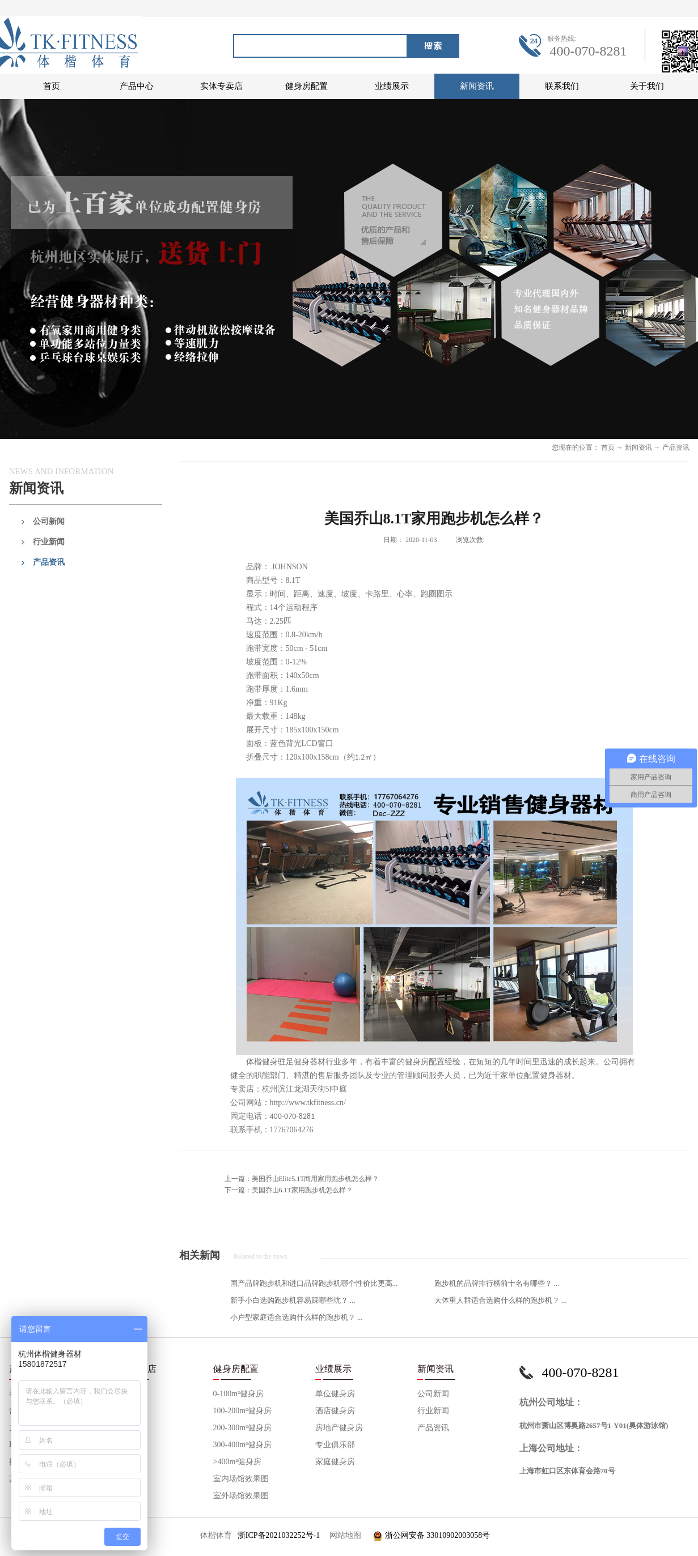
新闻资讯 (638, 447)
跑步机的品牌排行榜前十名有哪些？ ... (497, 1283)
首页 (51, 86)
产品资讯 (675, 447)
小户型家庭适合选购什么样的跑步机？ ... (296, 1317)
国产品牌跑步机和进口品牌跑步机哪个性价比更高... (314, 1283)
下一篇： (289, 1190)
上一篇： (302, 1179)
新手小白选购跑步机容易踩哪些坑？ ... (293, 1300)
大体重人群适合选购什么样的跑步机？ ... (500, 1300)
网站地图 (343, 1535)
